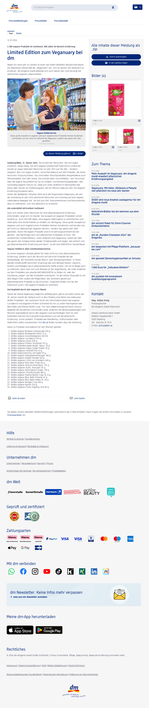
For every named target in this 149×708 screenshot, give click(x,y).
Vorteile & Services (15, 439)
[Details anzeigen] (138, 121)
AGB (44, 666)
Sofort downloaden (116, 57)
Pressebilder (41, 21)
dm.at (45, 322)
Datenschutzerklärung (29, 666)
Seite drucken (18, 398)
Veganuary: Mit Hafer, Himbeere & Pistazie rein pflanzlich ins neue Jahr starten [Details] (114, 189)
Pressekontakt (61, 21)
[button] (137, 7)
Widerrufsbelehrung (57, 666)
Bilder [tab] (19, 33)
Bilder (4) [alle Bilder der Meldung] (99, 76)
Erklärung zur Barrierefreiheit (83, 675)
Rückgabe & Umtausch (38, 446)
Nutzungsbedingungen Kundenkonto (24, 675)
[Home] (14, 7)
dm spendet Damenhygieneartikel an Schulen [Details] (116, 258)
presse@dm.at (105, 326)
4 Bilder (79, 154)
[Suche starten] (114, 7)
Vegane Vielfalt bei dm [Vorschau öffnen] (46, 133)
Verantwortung (29, 463)
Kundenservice (33, 439)
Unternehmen (13, 463)
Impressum (12, 666)
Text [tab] (11, 33)
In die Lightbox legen (116, 63)
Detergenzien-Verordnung (55, 675)
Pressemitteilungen (18, 21)
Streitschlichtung (76, 666)
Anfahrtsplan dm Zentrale (19, 471)
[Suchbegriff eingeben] (74, 7)
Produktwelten (59, 471)
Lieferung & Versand (16, 446)
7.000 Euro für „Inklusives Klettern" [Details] (110, 267)
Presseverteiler (14, 415)
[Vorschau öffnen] (46, 104)
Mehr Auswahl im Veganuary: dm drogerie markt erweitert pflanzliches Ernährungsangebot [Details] (114, 176)
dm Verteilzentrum (42, 471)
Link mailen (79, 398)
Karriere (41, 463)
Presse (50, 463)
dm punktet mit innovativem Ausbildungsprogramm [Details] (107, 278)
